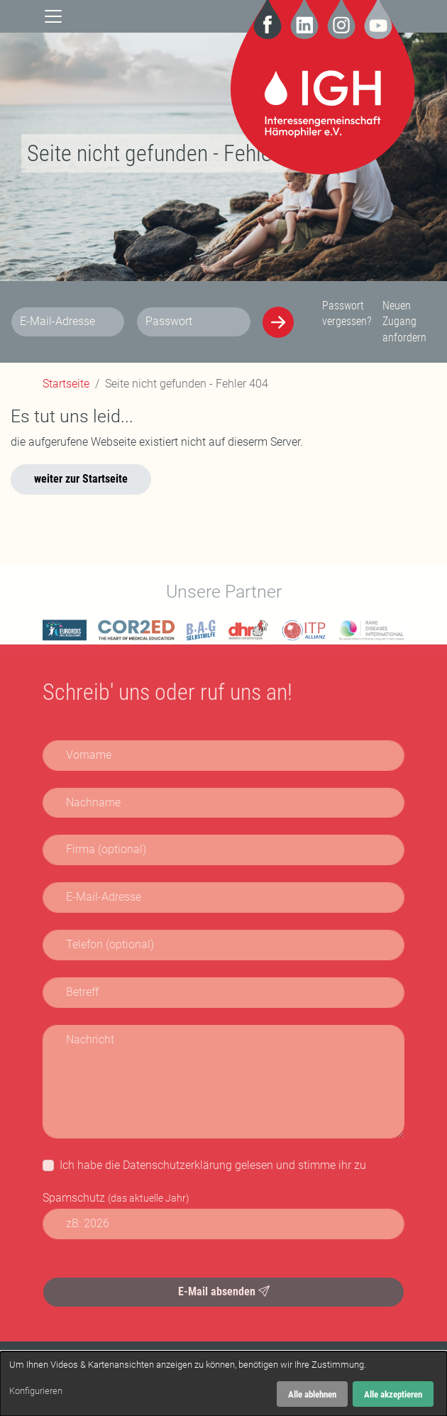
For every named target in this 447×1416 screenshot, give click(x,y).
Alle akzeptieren (393, 1394)
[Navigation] (53, 16)
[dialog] (223, 1383)
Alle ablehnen (312, 1394)
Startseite (66, 383)
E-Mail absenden (224, 1291)
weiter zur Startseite (81, 478)
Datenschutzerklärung (177, 1165)
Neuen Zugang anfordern (404, 321)
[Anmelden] (278, 322)
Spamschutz (116, 1197)
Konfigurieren (35, 1390)
